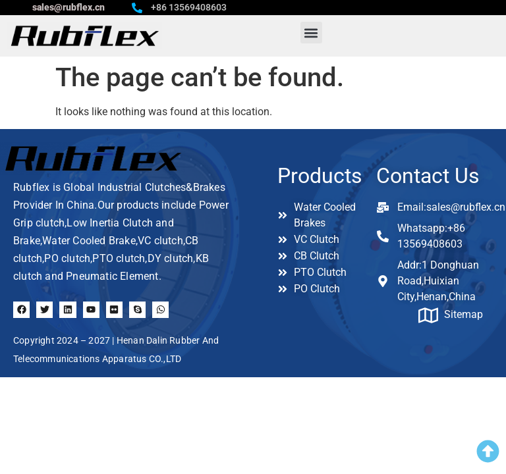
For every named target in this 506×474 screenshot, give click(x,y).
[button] (311, 32)
